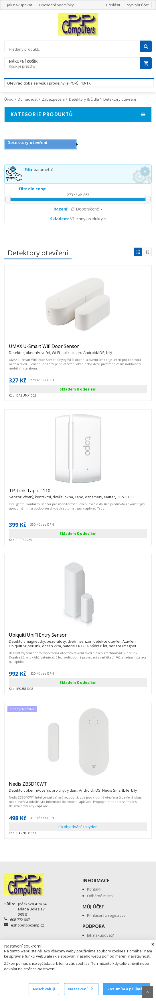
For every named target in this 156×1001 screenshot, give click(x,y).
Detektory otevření (119, 99)
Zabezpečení (53, 99)
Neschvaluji (44, 989)
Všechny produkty (78, 218)
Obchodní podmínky (56, 4)
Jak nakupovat (19, 4)
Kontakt (93, 889)
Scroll (147, 992)
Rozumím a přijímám (126, 989)
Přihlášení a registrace (106, 915)
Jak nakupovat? (100, 935)
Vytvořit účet (138, 4)
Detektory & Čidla (84, 99)
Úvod (8, 99)
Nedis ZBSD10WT (73, 786)
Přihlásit (113, 4)
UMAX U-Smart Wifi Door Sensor (60, 349)
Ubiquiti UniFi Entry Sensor (78, 637)
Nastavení (80, 989)
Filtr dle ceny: (32, 189)
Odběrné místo (100, 895)
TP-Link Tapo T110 (71, 493)
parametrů (39, 169)
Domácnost (27, 99)
